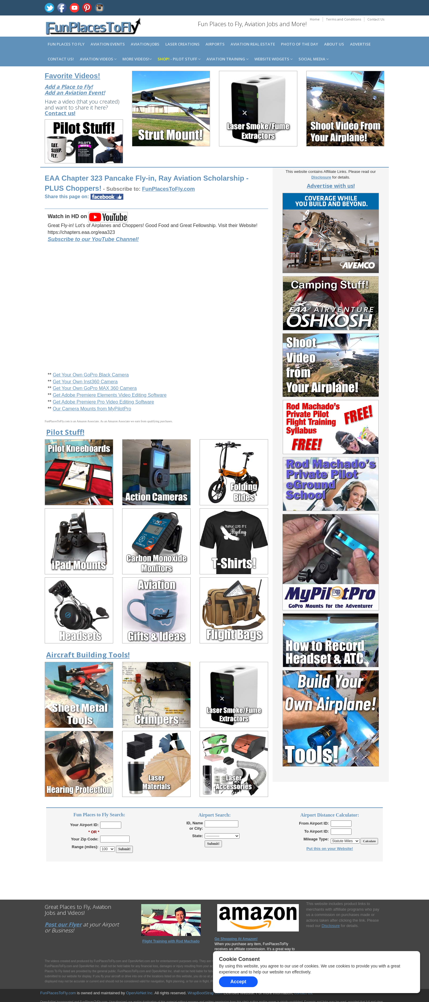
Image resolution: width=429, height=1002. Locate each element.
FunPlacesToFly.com (58, 993)
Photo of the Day (299, 44)
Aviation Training (227, 59)
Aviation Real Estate (253, 44)
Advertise (360, 44)
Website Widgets (273, 59)
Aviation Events (108, 44)
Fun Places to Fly (66, 44)
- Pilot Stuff (179, 59)
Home (315, 19)
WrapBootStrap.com (205, 993)
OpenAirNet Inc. (140, 993)
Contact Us (375, 19)
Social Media (314, 59)
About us (334, 44)
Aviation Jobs (145, 44)
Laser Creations (182, 44)
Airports (215, 44)
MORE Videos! (137, 59)
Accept (238, 981)
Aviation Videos (98, 59)
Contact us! (61, 59)
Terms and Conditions (343, 19)
